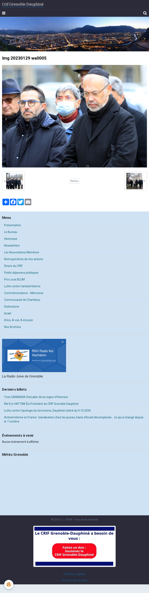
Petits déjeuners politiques (21, 272)
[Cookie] (8, 584)
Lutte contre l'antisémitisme (22, 286)
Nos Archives (12, 327)
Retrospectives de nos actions (23, 259)
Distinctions (11, 306)
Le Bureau (10, 232)
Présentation (12, 225)
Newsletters (12, 245)
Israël (7, 313)
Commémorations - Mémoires (23, 293)
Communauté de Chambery (22, 299)
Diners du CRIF (13, 266)
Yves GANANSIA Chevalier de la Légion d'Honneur (36, 397)
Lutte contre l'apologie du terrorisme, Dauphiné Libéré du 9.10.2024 (47, 410)
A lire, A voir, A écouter (18, 320)
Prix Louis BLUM (14, 279)
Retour (74, 181)
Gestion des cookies (74, 580)
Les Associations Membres (21, 252)
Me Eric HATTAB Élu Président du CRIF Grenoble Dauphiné (41, 403)
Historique (10, 238)
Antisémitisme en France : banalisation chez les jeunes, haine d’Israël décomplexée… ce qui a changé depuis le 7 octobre (73, 419)
